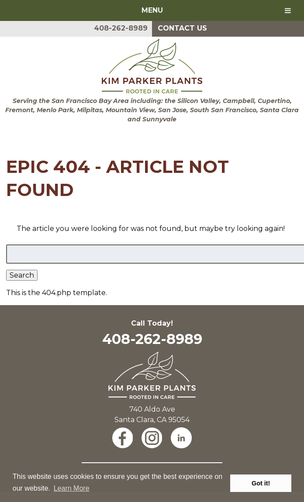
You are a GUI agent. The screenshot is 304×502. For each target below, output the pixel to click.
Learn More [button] (72, 488)
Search (22, 275)
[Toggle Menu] (288, 10)
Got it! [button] (261, 483)
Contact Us (182, 28)
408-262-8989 (121, 28)
